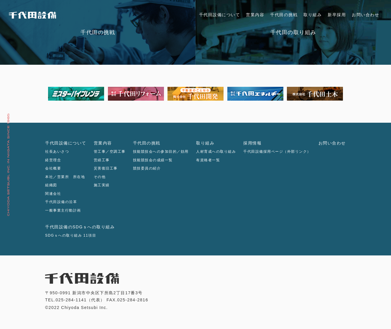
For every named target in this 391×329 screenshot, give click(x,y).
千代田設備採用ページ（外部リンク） (277, 151)
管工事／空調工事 (110, 151)
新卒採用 (337, 14)
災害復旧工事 (106, 168)
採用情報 (252, 143)
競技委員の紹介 (147, 168)
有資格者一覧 (208, 160)
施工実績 (102, 185)
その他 (100, 177)
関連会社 (53, 194)
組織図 (51, 185)
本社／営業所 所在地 (65, 177)
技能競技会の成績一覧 (153, 160)
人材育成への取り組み (216, 151)
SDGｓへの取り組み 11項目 (70, 235)
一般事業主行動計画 (63, 210)
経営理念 (53, 160)
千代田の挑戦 (284, 14)
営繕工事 (102, 160)
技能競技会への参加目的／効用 (161, 151)
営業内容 (255, 14)
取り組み (312, 14)
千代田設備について (219, 14)
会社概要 (53, 168)
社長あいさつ (57, 151)
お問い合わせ (365, 14)
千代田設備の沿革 (61, 202)
